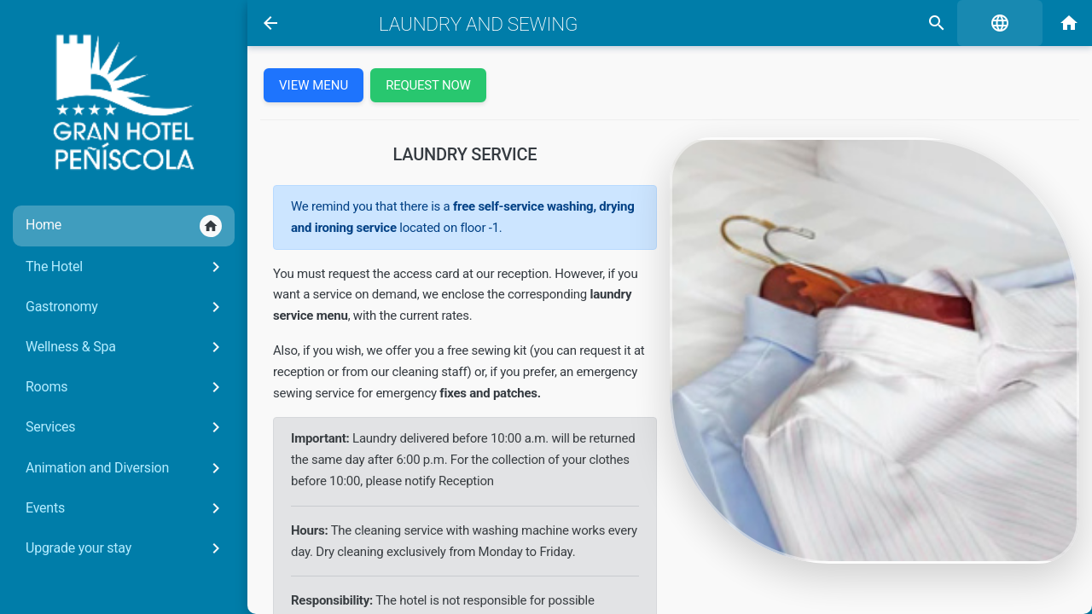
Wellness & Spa (126, 347)
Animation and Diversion (126, 468)
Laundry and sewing (478, 24)
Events (126, 508)
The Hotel (126, 267)
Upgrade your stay (126, 548)
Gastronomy (126, 307)
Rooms (126, 387)
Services (126, 427)
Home (124, 226)
